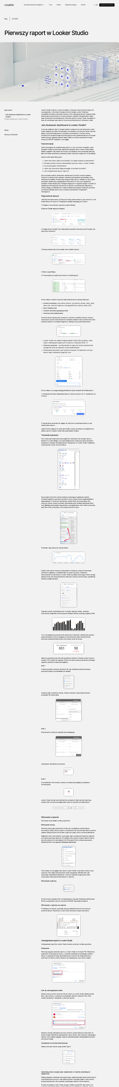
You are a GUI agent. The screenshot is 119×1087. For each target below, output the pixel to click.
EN (97, 5)
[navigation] (13, 5)
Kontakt (83, 4)
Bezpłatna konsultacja (107, 5)
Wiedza (59, 4)
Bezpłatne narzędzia (71, 4)
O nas (50, 4)
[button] (34, 4)
